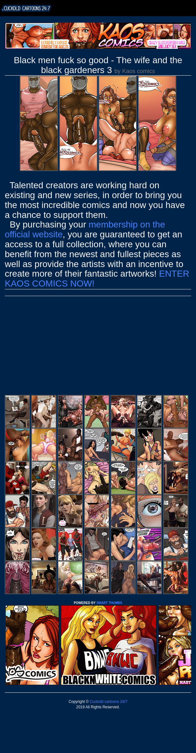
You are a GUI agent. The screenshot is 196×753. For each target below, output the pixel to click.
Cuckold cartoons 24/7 (108, 701)
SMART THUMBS (109, 603)
